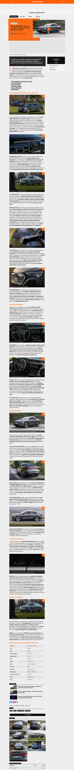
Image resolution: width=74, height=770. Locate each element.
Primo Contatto (13, 16)
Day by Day (38, 16)
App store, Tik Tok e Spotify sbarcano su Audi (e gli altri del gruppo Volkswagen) (30, 697)
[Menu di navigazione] (11, 2)
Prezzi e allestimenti (16, 88)
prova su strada (21, 710)
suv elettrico (27, 710)
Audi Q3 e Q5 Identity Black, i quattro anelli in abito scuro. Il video (30, 692)
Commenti (27, 714)
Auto (12, 54)
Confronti (30, 16)
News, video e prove (54, 65)
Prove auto (16, 54)
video (11, 710)
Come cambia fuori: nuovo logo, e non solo (21, 81)
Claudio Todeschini (20, 705)
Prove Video (23, 16)
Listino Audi (52, 67)
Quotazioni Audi (53, 69)
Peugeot (15, 130)
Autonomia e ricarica (16, 86)
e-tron (15, 710)
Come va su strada (15, 84)
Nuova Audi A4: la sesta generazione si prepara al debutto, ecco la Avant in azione (29, 687)
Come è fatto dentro (16, 83)
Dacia (10, 130)
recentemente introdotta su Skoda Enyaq (33, 584)
